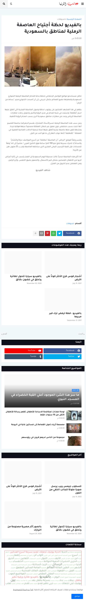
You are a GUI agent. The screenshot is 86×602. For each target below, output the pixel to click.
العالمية (43, 568)
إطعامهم (23, 555)
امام (52, 577)
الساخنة (36, 564)
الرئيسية (69, 565)
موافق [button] (77, 596)
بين (13, 580)
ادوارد (72, 559)
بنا (26, 581)
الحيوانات (40, 562)
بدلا (61, 580)
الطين (66, 567)
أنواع (30, 555)
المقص (42, 574)
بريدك (57, 581)
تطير (45, 583)
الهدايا (62, 577)
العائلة (58, 567)
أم (35, 555)
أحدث (80, 334)
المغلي (50, 574)
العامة (37, 567)
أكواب (40, 555)
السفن (30, 565)
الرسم (50, 565)
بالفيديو (45, 577)
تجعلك (65, 583)
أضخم (60, 555)
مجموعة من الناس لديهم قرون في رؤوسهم (43, 437)
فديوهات (61, 19)
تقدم (26, 583)
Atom (72, 552)
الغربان (13, 568)
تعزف (35, 584)
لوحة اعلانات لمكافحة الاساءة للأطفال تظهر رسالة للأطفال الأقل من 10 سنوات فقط (35, 413)
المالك (34, 571)
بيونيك (77, 583)
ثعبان (13, 584)
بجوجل (66, 581)
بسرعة (46, 580)
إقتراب (11, 555)
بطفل (39, 580)
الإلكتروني (51, 559)
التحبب (38, 559)
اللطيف (42, 571)
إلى (7, 555)
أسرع (75, 555)
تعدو (40, 583)
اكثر (69, 559)
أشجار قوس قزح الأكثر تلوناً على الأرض (63, 278)
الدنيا (78, 564)
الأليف (57, 558)
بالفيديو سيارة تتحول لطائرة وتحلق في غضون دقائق (25, 278)
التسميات (32, 559)
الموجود (78, 577)
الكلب (49, 571)
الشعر (77, 567)
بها (24, 581)
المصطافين (71, 574)
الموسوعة (72, 577)
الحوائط (48, 561)
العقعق (20, 567)
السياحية (24, 565)
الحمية (55, 561)
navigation (77, 552)
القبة (66, 571)
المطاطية (64, 574)
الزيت (44, 564)
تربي (51, 583)
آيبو (69, 552)
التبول (44, 558)
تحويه (55, 584)
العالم (51, 567)
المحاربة (26, 571)
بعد (33, 580)
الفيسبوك (78, 571)
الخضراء (26, 562)
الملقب (35, 574)
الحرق (11, 558)
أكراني (45, 555)
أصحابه (65, 555)
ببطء (71, 580)
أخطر (7, 552)
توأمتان (18, 584)
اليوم (57, 577)
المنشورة (29, 574)
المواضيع (21, 574)
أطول (56, 555)
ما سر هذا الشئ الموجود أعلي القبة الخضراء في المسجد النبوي (45, 397)
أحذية (64, 552)
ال (66, 559)
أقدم (5, 334)
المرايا (8, 571)
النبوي (67, 577)
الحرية (79, 562)
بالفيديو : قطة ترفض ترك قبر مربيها (65, 315)
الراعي (64, 565)
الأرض (63, 559)
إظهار (17, 555)
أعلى (52, 555)
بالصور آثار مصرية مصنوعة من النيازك (24, 528)
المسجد (78, 574)
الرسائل (57, 564)
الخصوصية (33, 562)
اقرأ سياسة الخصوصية (23, 590)
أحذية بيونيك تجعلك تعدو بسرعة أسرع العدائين (35, 552)
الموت (11, 574)
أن (33, 555)
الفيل (71, 571)
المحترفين (13, 571)
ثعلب (8, 583)
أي (27, 555)
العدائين (29, 567)
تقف (22, 584)
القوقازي (54, 571)
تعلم (31, 584)
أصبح (70, 555)
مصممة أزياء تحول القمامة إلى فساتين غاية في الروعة (37, 425)
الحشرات (65, 561)
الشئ (19, 565)
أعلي (49, 555)
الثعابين (24, 558)
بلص (29, 581)
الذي (74, 565)
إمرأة (79, 559)
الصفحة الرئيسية (74, 19)
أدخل (79, 555)
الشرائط (14, 565)
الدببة (10, 562)
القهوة (60, 571)
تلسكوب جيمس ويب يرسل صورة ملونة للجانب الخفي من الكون (65, 489)
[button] (82, 3)
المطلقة (57, 574)
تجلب (59, 584)
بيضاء (18, 581)
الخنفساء (18, 561)
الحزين (73, 561)
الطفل (72, 568)
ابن (76, 558)
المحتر (19, 571)
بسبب (53, 581)
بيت (21, 581)
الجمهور (17, 559)
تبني (72, 583)
